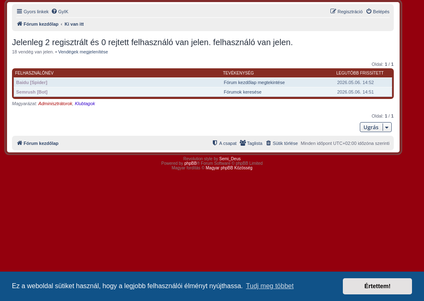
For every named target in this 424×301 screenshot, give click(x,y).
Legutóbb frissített (359, 73)
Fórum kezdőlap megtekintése (254, 82)
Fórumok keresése (242, 91)
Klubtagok (85, 103)
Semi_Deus (230, 159)
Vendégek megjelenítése (83, 51)
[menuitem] (59, 12)
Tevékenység (238, 73)
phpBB (190, 163)
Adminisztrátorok (55, 103)
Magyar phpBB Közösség (229, 168)
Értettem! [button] (377, 286)
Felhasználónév (34, 73)
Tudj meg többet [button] (270, 285)
